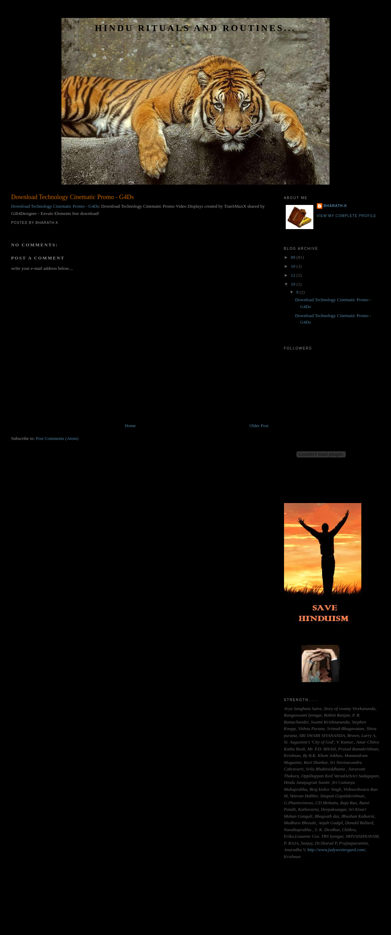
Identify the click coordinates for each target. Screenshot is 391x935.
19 (293, 284)
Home (130, 425)
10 (293, 266)
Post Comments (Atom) (57, 438)
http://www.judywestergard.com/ (336, 849)
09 (293, 257)
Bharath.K (336, 206)
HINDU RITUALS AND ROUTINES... (195, 28)
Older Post (259, 425)
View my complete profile (347, 216)
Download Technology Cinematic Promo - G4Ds (72, 197)
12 (293, 275)
